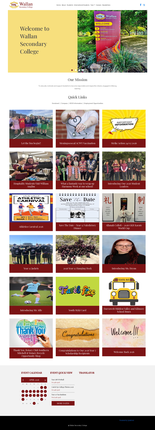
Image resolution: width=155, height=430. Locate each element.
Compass (64, 103)
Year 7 (92, 5)
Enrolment (55, 103)
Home (59, 5)
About (64, 5)
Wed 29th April (56, 397)
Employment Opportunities (93, 103)
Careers (98, 5)
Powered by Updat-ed (127, 420)
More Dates (63, 403)
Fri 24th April (56, 382)
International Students (81, 5)
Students (70, 5)
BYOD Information (76, 103)
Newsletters (106, 5)
